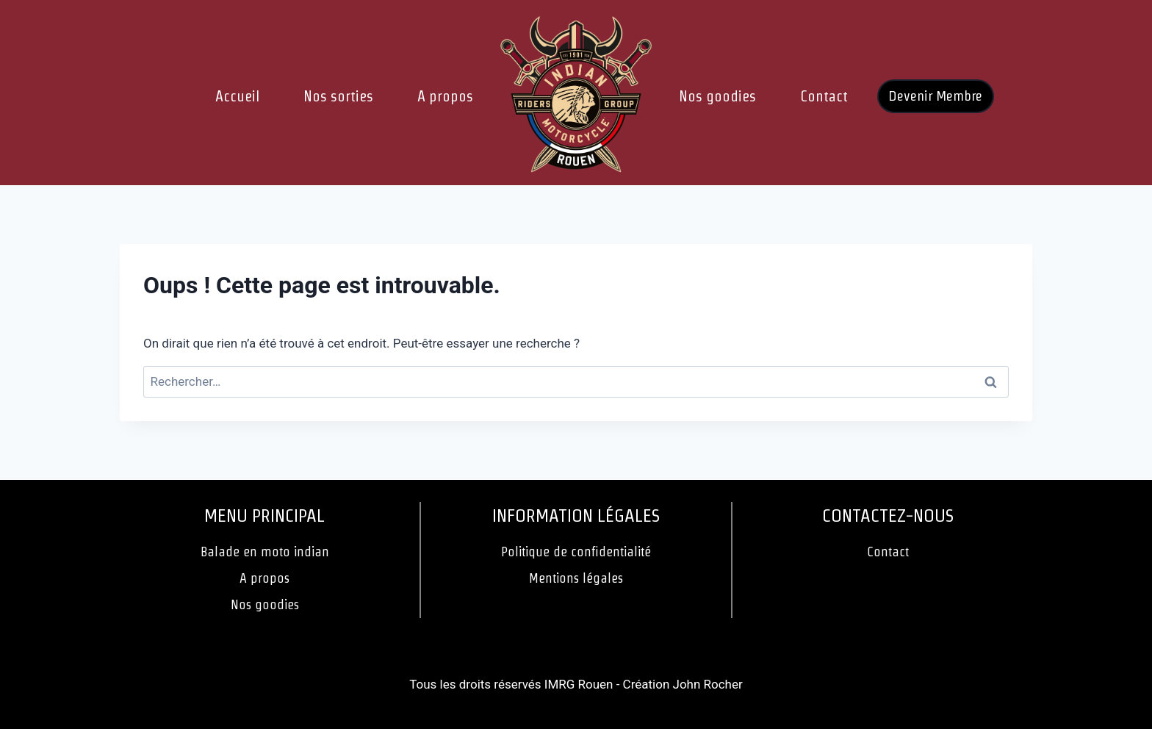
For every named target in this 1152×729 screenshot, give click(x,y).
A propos (445, 96)
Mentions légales (576, 578)
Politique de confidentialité (576, 552)
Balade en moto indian (265, 552)
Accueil (237, 96)
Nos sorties (338, 96)
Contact (824, 96)
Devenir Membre (935, 96)
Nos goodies (717, 96)
